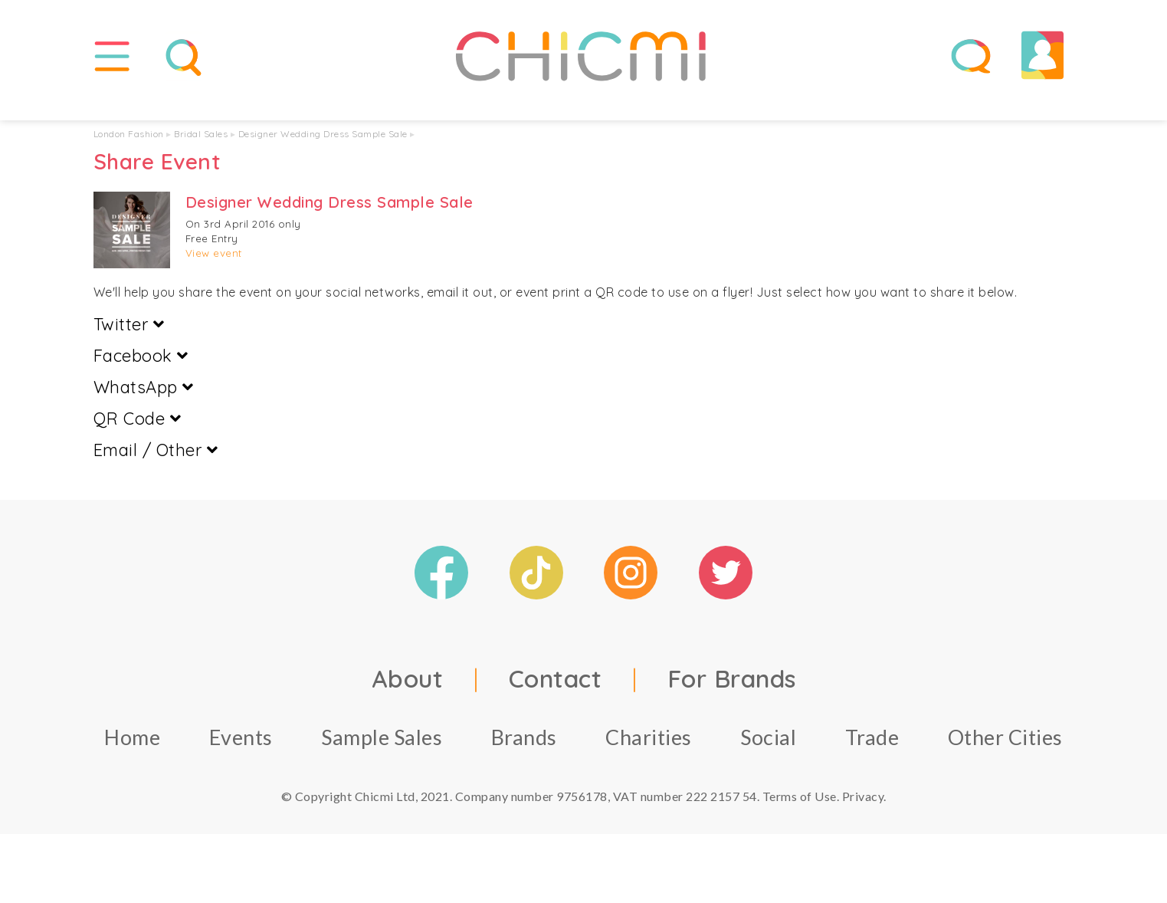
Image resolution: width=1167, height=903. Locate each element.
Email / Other (155, 465)
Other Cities (1005, 752)
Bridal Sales (201, 149)
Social (768, 752)
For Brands (731, 693)
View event (213, 268)
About (408, 693)
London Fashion (128, 149)
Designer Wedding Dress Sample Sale (323, 149)
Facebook (140, 371)
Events (241, 752)
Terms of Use (799, 811)
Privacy (863, 811)
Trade (872, 752)
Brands (524, 752)
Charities (648, 752)
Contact (555, 693)
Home (132, 752)
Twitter (129, 339)
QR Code (137, 434)
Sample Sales (381, 752)
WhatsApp (143, 402)
